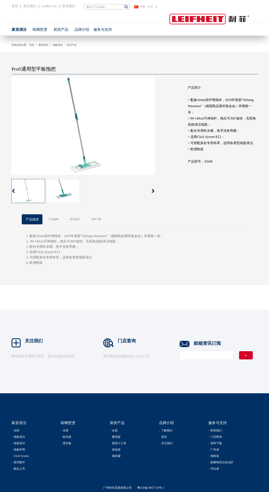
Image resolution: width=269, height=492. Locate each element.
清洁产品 (71, 45)
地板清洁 (58, 45)
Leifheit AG (49, 6)
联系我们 (68, 6)
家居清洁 (43, 45)
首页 (14, 6)
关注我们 (29, 6)
